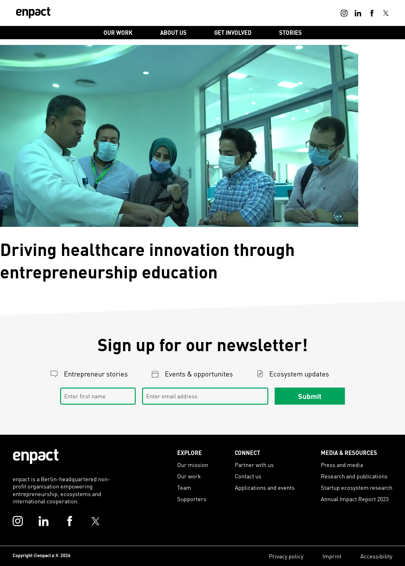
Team (184, 487)
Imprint (331, 556)
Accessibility (376, 556)
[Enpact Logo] (36, 456)
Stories (290, 32)
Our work (189, 476)
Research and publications (354, 476)
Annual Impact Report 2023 (355, 498)
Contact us (248, 476)
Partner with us (254, 464)
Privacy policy (286, 556)
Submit (309, 396)
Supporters (191, 498)
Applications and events (265, 487)
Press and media (342, 464)
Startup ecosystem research (356, 487)
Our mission (192, 464)
